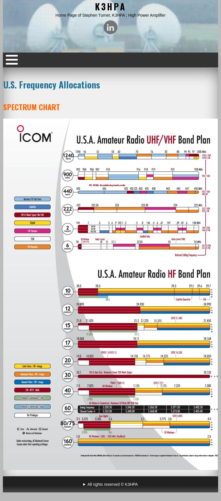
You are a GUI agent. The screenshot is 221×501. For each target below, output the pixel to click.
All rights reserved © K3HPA (112, 484)
